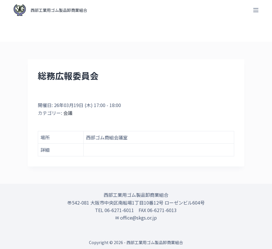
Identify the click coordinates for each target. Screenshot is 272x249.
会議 (67, 112)
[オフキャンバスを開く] (255, 10)
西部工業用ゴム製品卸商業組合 (59, 10)
